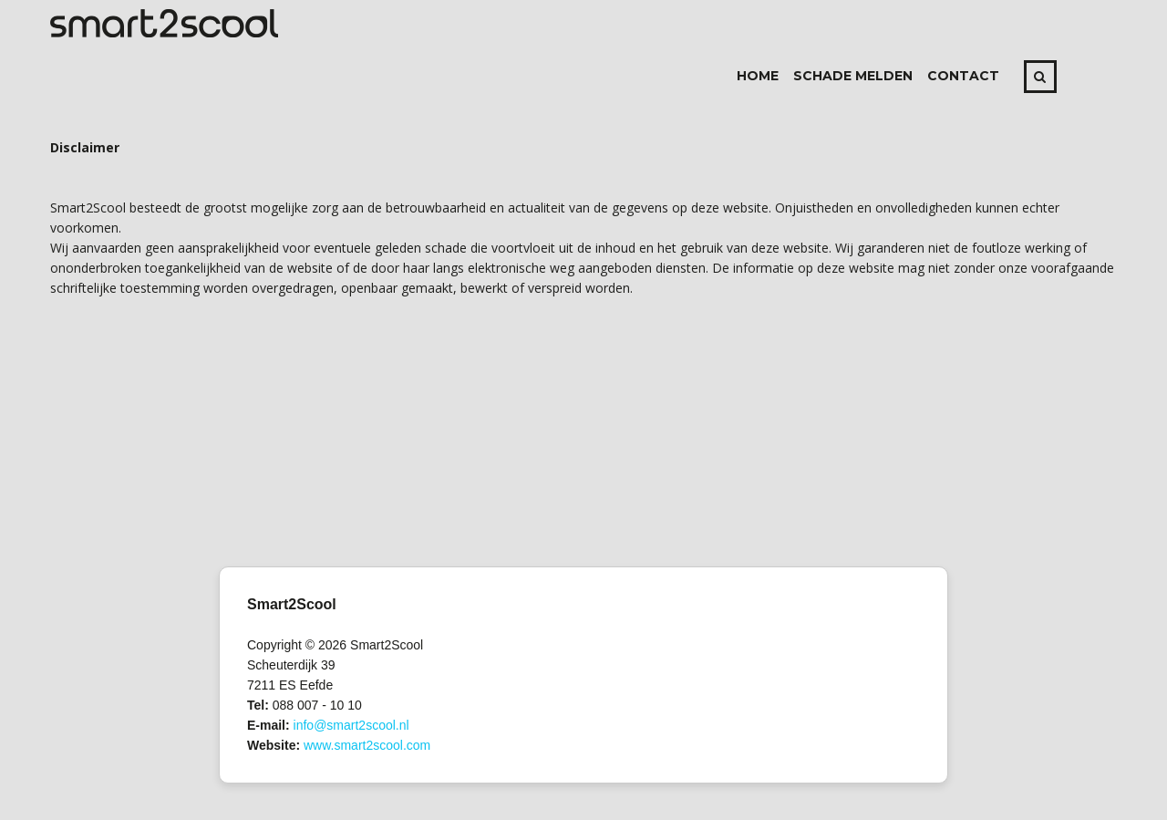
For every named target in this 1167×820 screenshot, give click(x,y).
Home (758, 75)
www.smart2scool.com (367, 745)
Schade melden (853, 75)
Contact (963, 75)
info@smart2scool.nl (351, 725)
